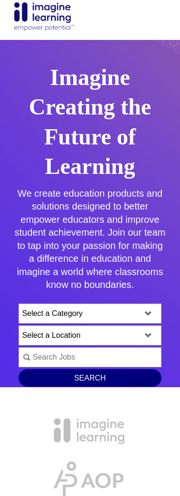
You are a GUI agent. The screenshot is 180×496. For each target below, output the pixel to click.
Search (90, 378)
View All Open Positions (90, 407)
